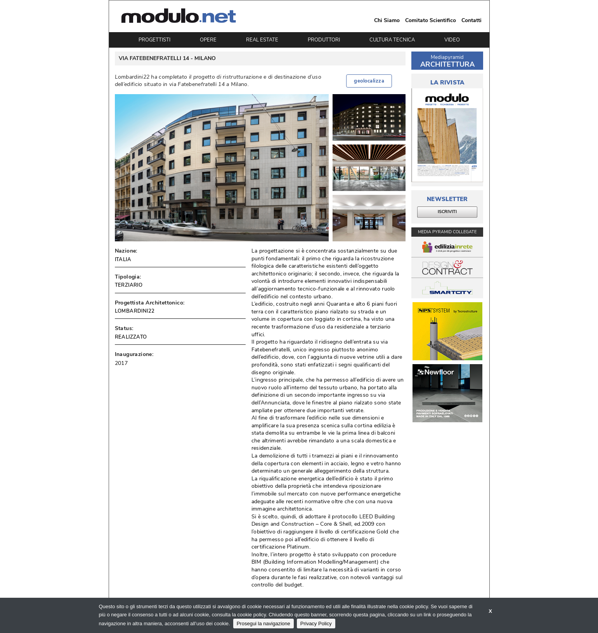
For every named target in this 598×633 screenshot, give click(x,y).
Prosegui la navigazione (263, 623)
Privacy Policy (316, 623)
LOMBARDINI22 (135, 311)
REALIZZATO (131, 337)
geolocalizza (369, 80)
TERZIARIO (129, 285)
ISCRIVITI (447, 212)
